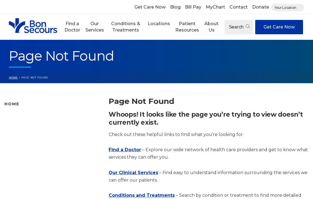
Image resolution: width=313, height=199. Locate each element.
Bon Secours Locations (28, 133)
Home (13, 77)
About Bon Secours (24, 176)
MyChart (215, 7)
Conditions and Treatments (32, 150)
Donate (260, 7)
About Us (211, 26)
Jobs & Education (22, 168)
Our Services (94, 26)
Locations (159, 23)
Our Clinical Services (133, 172)
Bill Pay (193, 7)
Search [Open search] (239, 27)
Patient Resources (187, 26)
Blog (175, 7)
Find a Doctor (72, 26)
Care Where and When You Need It (40, 185)
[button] (72, 27)
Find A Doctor (18, 116)
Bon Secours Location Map (32, 124)
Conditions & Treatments (125, 26)
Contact (238, 7)
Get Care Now (150, 7)
